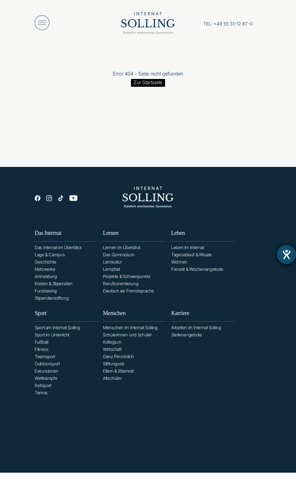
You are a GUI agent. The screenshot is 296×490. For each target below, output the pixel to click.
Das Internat (48, 234)
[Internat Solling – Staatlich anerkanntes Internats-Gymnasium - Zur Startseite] (148, 24)
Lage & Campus (50, 256)
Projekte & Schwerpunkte (126, 279)
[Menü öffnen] (42, 22)
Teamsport (45, 362)
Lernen (111, 236)
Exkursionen (46, 377)
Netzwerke (45, 271)
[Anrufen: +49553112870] (228, 24)
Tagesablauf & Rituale (191, 259)
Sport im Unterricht (52, 340)
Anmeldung (46, 278)
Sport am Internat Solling (57, 333)
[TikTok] (61, 199)
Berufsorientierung (120, 287)
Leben (178, 237)
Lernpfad (111, 272)
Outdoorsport (47, 369)
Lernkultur (112, 265)
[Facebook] (37, 199)
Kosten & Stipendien (54, 285)
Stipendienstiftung (52, 300)
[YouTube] (73, 199)
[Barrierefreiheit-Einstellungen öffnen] (286, 254)
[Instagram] (49, 199)
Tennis (41, 398)
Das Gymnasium (118, 258)
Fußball (41, 348)
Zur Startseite (148, 82)
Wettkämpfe (46, 384)
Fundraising (46, 292)
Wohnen (179, 266)
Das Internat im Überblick (58, 249)
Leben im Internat (187, 252)
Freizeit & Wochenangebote (197, 274)
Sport (41, 319)
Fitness (41, 355)
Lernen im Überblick (122, 250)
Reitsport (43, 391)
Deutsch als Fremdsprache (128, 294)
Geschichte (45, 263)
